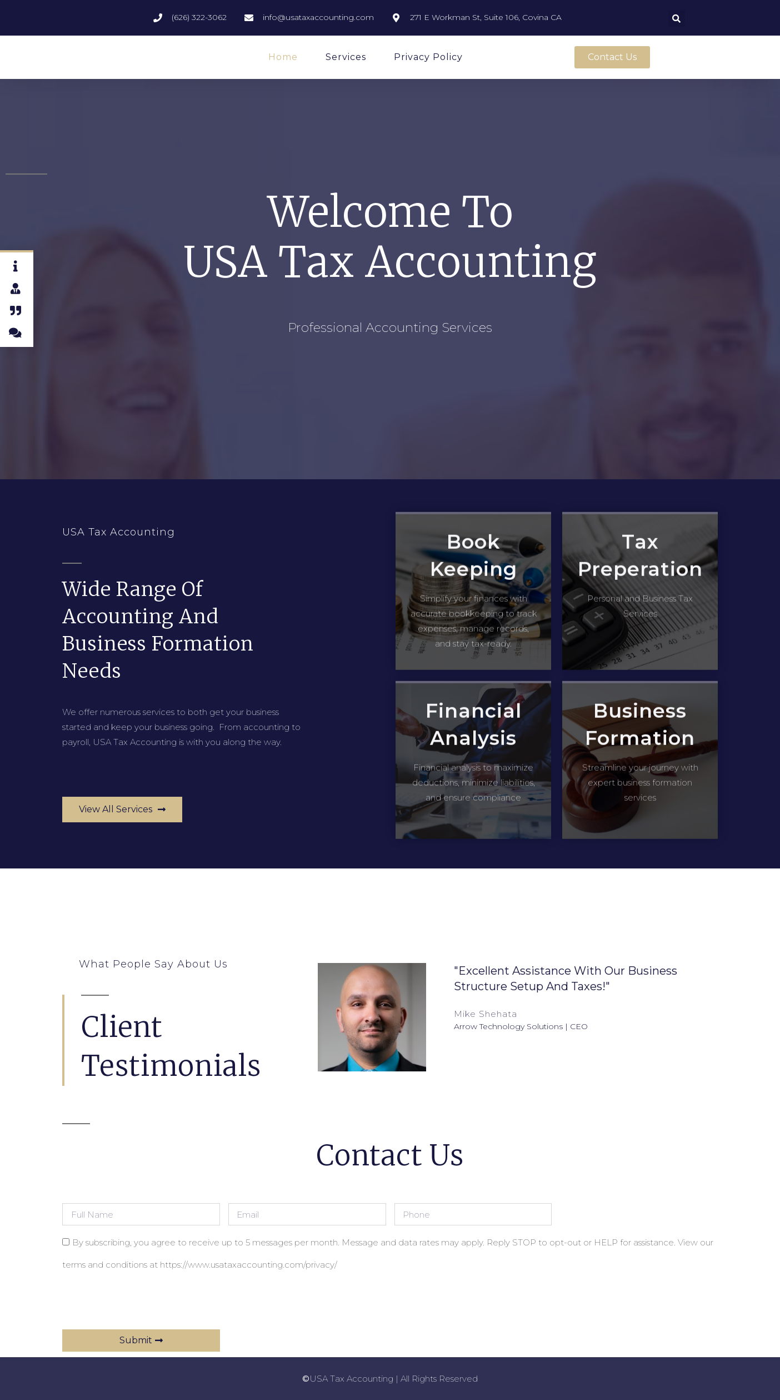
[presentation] (146, 1302)
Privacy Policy (428, 57)
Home (283, 57)
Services (346, 57)
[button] (676, 18)
